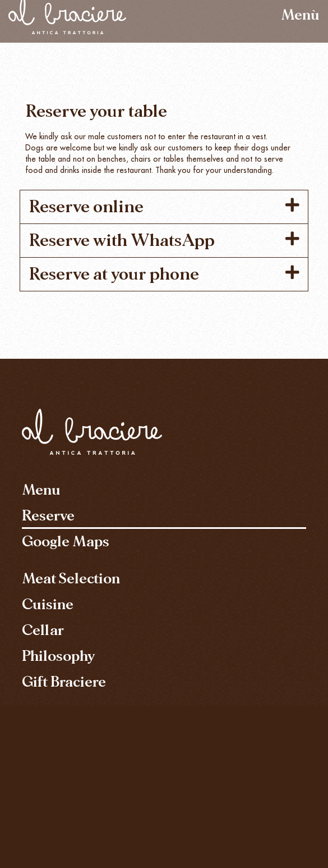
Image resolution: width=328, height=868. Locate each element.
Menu (41, 489)
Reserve (48, 515)
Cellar (43, 630)
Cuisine (47, 604)
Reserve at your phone (114, 274)
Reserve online (86, 207)
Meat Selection (71, 578)
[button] (164, 206)
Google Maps (65, 541)
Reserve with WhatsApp (122, 240)
